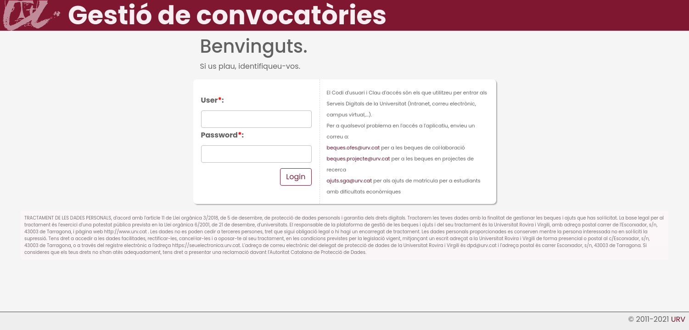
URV (678, 319)
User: (212, 100)
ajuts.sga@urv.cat (349, 180)
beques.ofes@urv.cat (353, 147)
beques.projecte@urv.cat (358, 158)
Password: (222, 135)
